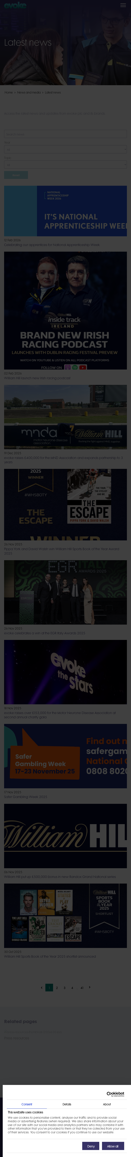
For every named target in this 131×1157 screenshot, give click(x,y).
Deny (91, 1146)
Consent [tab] (26, 1104)
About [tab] (107, 1104)
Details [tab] (67, 1104)
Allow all (112, 1146)
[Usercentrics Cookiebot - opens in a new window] (109, 1094)
